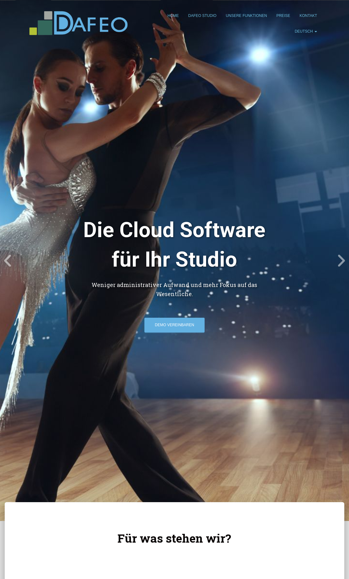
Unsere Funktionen (246, 15)
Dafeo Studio (202, 15)
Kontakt (308, 15)
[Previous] (8, 260)
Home (173, 15)
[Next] (341, 260)
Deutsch (306, 31)
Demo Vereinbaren (174, 325)
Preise (283, 15)
